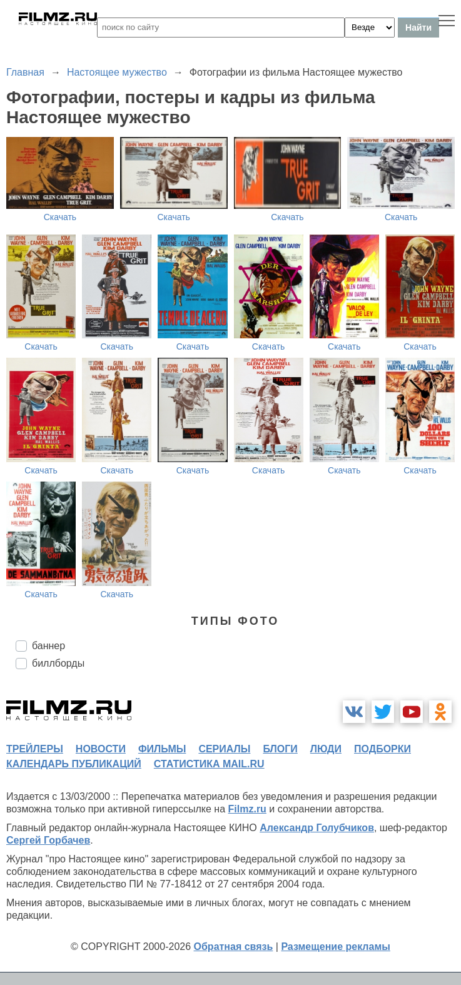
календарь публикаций (73, 764)
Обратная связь (233, 946)
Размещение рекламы (335, 946)
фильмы (162, 749)
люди (326, 749)
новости (101, 749)
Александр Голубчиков (317, 827)
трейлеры (34, 749)
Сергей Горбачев (48, 840)
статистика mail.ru (209, 764)
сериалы (224, 749)
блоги (280, 749)
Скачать (60, 217)
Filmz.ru (247, 809)
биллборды (58, 663)
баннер (48, 645)
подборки (382, 749)
